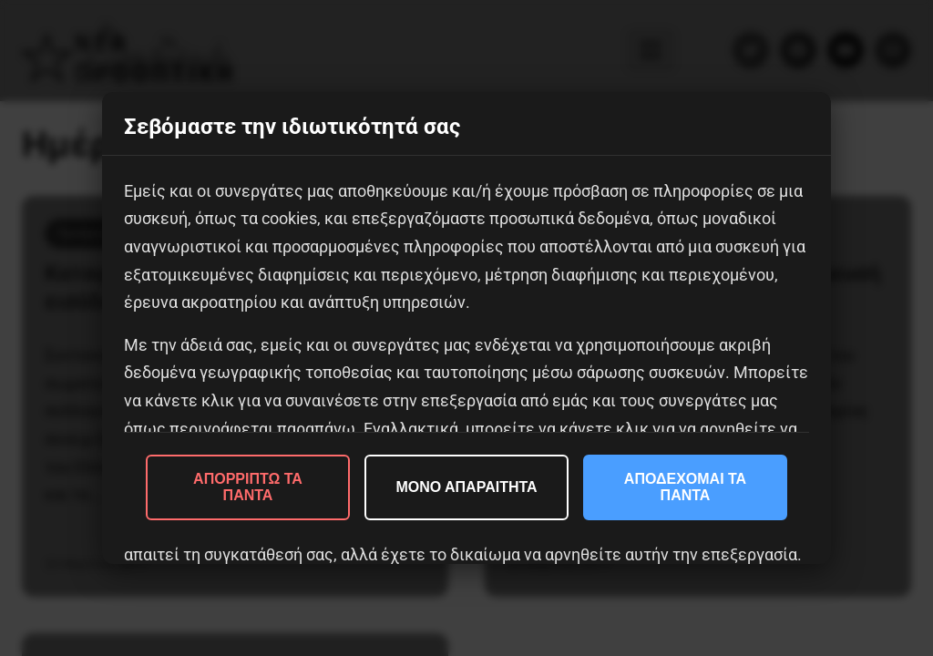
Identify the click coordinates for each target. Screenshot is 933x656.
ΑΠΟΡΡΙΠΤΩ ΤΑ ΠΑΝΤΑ (247, 487)
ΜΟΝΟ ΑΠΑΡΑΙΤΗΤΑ (466, 487)
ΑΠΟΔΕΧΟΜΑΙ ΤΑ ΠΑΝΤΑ (685, 487)
